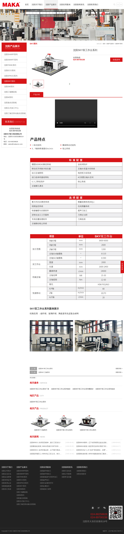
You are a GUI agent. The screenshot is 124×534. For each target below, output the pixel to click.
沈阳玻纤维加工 (45, 474)
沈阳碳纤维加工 (45, 471)
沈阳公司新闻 (66, 474)
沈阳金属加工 (44, 486)
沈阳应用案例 (64, 5)
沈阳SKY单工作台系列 (45, 368)
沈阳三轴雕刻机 (10, 92)
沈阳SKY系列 (9, 81)
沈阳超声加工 (44, 480)
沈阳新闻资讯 (78, 5)
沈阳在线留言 (81, 474)
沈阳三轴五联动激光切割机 (15, 113)
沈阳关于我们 (37, 5)
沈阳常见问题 (66, 477)
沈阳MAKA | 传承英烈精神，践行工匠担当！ (45, 442)
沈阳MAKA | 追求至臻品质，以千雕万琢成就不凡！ (46, 450)
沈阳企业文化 (6, 474)
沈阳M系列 (8, 97)
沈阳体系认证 (6, 483)
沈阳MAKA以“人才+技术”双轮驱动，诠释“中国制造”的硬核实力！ (92, 450)
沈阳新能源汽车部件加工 (49, 477)
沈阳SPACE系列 (10, 76)
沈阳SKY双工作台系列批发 (105, 389)
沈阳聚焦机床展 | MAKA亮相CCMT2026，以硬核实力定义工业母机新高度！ (46, 446)
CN (118, 4)
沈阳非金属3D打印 (46, 483)
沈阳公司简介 (6, 471)
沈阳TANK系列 (10, 65)
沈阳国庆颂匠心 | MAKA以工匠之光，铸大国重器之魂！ (46, 454)
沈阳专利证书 (6, 480)
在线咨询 (116, 60)
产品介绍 (36, 94)
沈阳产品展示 (51, 5)
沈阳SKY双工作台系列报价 (60, 389)
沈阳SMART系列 (11, 60)
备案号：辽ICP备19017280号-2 (112, 531)
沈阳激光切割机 (10, 103)
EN (121, 4)
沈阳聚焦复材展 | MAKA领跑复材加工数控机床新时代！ (92, 454)
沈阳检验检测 (6, 486)
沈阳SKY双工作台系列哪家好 (82, 389)
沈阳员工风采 (6, 489)
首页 (27, 5)
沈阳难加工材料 (45, 489)
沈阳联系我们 (92, 5)
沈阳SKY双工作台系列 (38, 402)
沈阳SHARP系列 (11, 54)
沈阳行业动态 (66, 471)
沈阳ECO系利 (9, 70)
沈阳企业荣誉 (6, 477)
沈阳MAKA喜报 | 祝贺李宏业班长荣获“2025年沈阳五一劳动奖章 (92, 446)
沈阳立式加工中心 (11, 108)
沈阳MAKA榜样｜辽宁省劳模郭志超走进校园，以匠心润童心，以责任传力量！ (92, 442)
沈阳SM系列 (9, 87)
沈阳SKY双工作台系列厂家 (39, 389)
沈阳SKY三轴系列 (44, 372)
